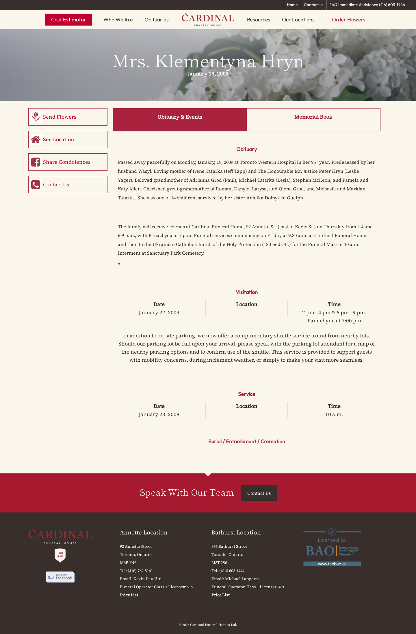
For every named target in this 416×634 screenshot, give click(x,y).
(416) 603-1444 (231, 571)
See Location (58, 139)
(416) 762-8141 (140, 571)
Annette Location (144, 532)
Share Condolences (66, 162)
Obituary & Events (179, 116)
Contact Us (56, 184)
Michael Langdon (242, 579)
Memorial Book (313, 116)
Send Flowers (59, 116)
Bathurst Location (236, 532)
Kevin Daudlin (147, 579)
